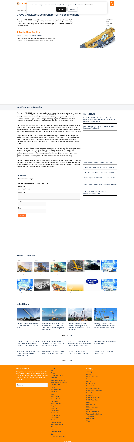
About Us (54, 392)
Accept (61, 9)
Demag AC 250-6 (24, 274)
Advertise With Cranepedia (59, 382)
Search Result (55, 399)
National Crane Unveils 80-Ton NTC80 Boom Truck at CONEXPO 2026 (28, 326)
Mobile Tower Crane (92, 400)
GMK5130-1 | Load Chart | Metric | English (29, 35)
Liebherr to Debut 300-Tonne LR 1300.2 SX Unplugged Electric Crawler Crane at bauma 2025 (28, 343)
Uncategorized (90, 418)
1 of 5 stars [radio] (19, 189)
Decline (72, 9)
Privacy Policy (89, 4)
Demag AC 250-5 (41, 274)
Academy (89, 372)
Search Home (55, 396)
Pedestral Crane (91, 404)
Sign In (53, 429)
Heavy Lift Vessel (91, 386)
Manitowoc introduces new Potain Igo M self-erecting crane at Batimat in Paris (28, 353)
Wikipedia (54, 377)
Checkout (54, 420)
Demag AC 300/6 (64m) (41, 293)
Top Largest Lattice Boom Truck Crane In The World (99, 172)
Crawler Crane (90, 379)
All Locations (55, 417)
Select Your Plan (56, 431)
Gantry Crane (90, 383)
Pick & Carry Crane (92, 407)
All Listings (54, 427)
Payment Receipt (56, 422)
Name (20, 201)
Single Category (56, 403)
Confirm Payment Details (58, 436)
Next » (71, 336)
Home (18, 10)
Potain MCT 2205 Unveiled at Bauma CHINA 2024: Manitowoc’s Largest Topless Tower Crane (79, 343)
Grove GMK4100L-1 (75, 274)
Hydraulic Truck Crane (93, 388)
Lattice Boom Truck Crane (94, 390)
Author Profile (55, 410)
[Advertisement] (97, 63)
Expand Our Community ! (58, 380)
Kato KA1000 (92, 293)
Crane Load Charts (25, 10)
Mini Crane (89, 395)
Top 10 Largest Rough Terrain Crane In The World (98, 167)
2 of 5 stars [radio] (22, 189)
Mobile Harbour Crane (93, 397)
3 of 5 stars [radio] (24, 189)
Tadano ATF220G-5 (109, 274)
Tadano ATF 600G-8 (92, 274)
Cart (52, 394)
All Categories (55, 415)
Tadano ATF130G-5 (109, 293)
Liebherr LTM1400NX (75, 293)
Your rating (21, 186)
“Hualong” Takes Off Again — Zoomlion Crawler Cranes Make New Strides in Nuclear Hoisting (104, 326)
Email (20, 208)
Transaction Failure (57, 424)
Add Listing (54, 401)
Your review (22, 192)
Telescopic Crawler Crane (94, 414)
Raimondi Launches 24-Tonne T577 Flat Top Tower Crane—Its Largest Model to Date (53, 343)
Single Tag (54, 408)
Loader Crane (90, 393)
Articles (53, 373)
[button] (112, 3)
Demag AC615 (59, 293)
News (52, 370)
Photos (53, 387)
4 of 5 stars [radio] (26, 189)
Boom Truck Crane (92, 376)
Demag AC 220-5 (58, 274)
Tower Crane (90, 416)
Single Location (55, 406)
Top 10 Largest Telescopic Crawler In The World (97, 162)
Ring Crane (89, 409)
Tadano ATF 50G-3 (25, 293)
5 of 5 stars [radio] (29, 189)
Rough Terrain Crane (92, 411)
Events (88, 381)
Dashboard (54, 413)
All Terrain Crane (56, 389)
